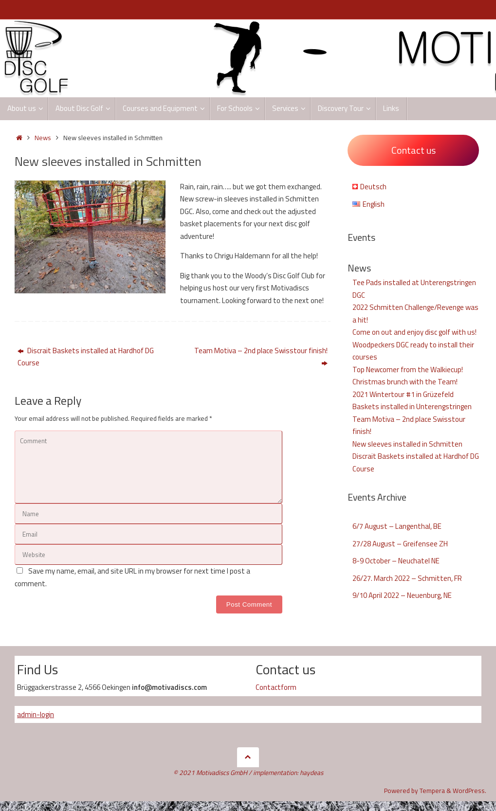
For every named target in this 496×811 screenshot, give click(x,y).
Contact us (413, 150)
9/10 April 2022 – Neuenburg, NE (402, 595)
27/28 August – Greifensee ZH (400, 543)
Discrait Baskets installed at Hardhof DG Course (86, 357)
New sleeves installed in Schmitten (407, 444)
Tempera (432, 790)
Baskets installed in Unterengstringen (412, 406)
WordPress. (469, 790)
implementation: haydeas (288, 772)
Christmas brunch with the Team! (405, 381)
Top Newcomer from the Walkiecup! (407, 369)
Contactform (276, 687)
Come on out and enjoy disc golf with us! (414, 332)
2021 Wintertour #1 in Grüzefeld (403, 394)
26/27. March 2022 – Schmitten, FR (407, 578)
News (43, 138)
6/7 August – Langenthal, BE (396, 526)
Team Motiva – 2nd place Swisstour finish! (261, 357)
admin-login (35, 714)
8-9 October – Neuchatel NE (396, 560)
